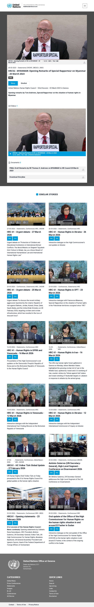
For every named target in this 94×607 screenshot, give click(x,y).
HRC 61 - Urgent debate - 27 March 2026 (24, 233)
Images (9, 588)
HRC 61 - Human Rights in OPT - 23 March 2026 (66, 291)
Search (51, 583)
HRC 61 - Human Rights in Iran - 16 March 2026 (65, 354)
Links (51, 588)
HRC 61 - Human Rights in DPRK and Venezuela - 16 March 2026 (24, 352)
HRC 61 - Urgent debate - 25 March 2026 (24, 291)
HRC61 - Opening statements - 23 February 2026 (23, 518)
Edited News (11, 581)
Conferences (11, 593)
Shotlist (24, 83)
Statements (11, 586)
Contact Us (53, 591)
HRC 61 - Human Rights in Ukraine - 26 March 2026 (67, 233)
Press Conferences (14, 583)
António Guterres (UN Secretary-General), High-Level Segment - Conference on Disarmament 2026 (65, 466)
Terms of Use (53, 593)
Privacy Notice (34, 605)
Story (13, 83)
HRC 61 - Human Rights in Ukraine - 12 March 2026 (67, 414)
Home (51, 581)
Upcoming (52, 586)
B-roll (9, 591)
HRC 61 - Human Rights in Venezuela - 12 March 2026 (25, 414)
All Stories (10, 596)
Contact (11, 605)
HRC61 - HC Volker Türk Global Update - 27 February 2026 (26, 467)
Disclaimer (53, 596)
